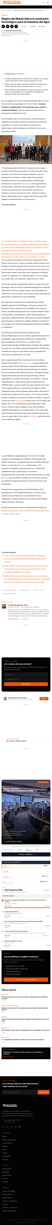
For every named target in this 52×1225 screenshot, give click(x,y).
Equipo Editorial (7, 1198)
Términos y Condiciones (10, 1207)
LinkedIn (25, 619)
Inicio (3, 10)
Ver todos (46, 890)
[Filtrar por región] (26, 896)
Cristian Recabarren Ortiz (13, 30)
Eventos (4, 1178)
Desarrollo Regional (10, 590)
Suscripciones (6, 1169)
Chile (6, 478)
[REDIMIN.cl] (10, 1106)
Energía (4, 1153)
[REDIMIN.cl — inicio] (12, 2)
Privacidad (26, 1222)
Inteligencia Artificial (24, 590)
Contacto (5, 1204)
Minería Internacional (10, 1005)
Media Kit (5, 1182)
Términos (18, 1222)
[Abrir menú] (48, 2)
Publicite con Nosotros (9, 1201)
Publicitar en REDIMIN (26, 854)
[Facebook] (11, 1126)
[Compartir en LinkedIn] (12, 26)
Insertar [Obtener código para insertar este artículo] (32, 26)
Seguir (44, 698)
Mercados (5, 1028)
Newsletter (5, 1172)
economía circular (38, 590)
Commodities (6, 1156)
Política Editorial (7, 1194)
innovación (27, 363)
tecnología (26, 183)
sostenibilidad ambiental (9, 593)
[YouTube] (19, 1126)
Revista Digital (6, 1175)
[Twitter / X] (3, 1126)
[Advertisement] (26, 55)
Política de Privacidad (9, 1211)
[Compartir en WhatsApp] (3, 26)
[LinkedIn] (7, 1126)
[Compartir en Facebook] (16, 26)
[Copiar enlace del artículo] (23, 26)
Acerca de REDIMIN (8, 1191)
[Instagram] (15, 1126)
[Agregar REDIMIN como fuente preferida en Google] (42, 26)
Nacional (5, 994)
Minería (4, 1017)
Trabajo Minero (7, 1143)
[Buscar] (43, 2)
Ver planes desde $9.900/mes (26, 979)
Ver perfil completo (14, 619)
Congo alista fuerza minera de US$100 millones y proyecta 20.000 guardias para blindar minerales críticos (25, 558)
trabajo (23, 465)
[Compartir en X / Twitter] (7, 26)
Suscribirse (26, 684)
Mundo (4, 1149)
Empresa (9, 10)
